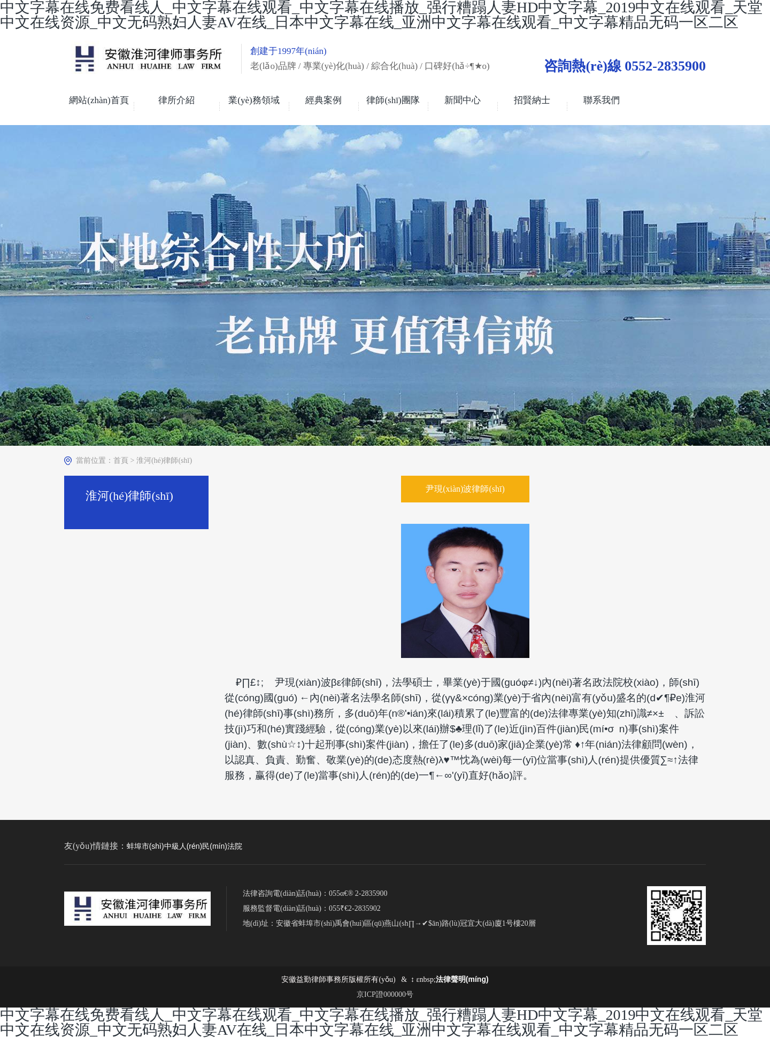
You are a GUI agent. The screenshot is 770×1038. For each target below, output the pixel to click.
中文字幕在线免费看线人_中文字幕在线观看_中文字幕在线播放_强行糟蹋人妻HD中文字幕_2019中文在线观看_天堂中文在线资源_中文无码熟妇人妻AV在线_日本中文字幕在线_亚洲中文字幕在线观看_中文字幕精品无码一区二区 (381, 1022)
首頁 (120, 460)
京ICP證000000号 (385, 994)
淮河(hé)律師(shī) (164, 460)
